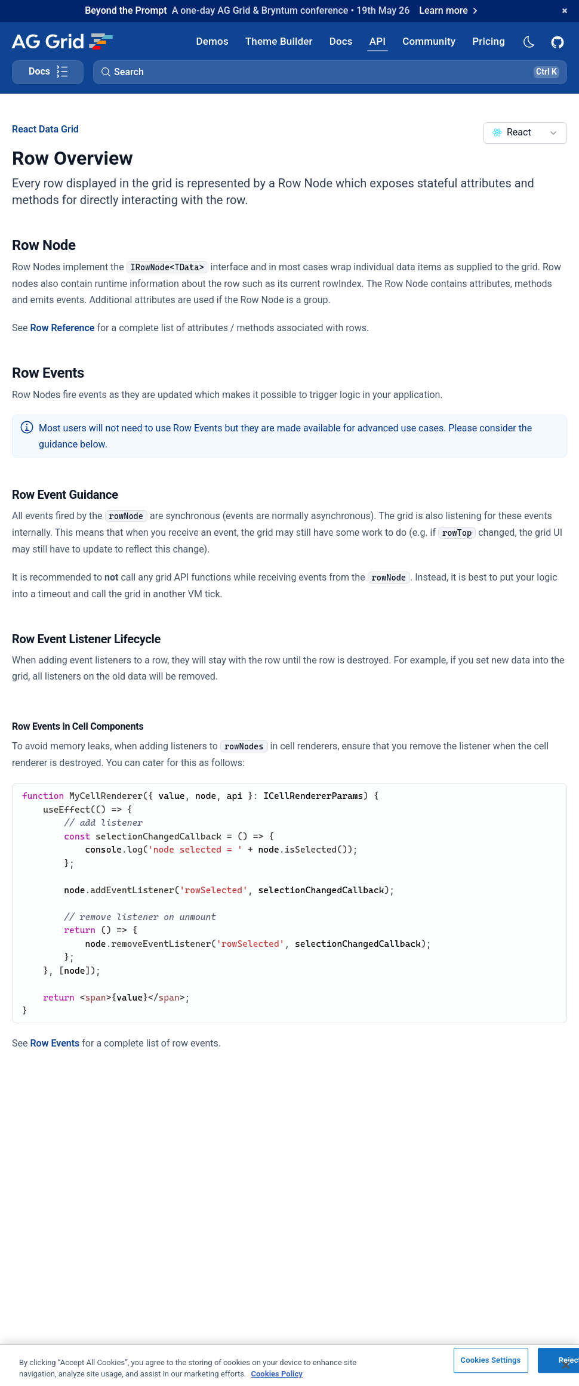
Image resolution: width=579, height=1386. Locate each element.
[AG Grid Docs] (341, 40)
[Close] (566, 1365)
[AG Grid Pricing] (488, 40)
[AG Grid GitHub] (558, 41)
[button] (330, 72)
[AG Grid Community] (429, 40)
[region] (289, 1365)
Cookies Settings (491, 1360)
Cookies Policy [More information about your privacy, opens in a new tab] (277, 1373)
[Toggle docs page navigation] (48, 72)
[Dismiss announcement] (564, 10)
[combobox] (525, 133)
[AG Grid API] (377, 40)
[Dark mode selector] (528, 41)
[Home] (61, 41)
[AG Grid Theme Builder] (279, 40)
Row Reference (62, 328)
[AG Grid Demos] (212, 40)
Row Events (54, 1043)
